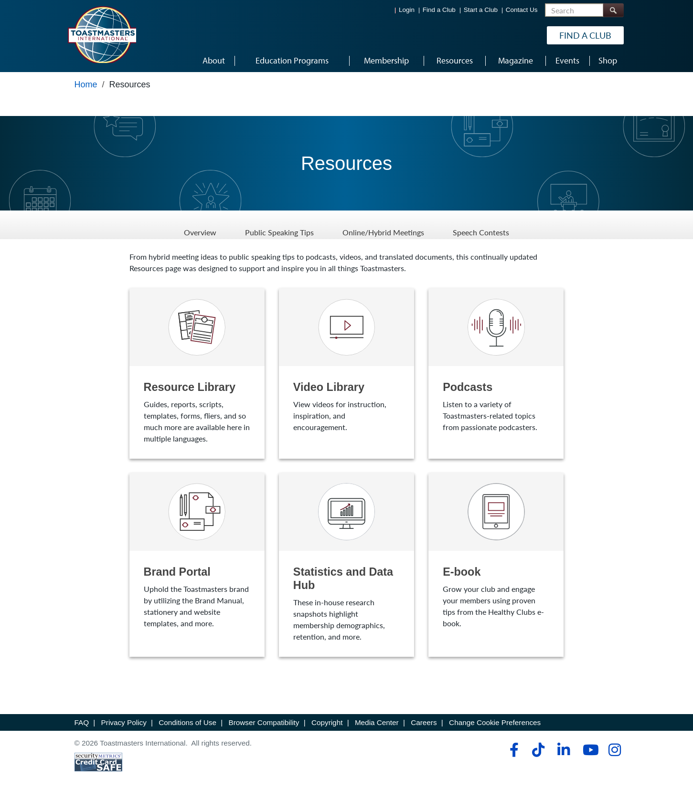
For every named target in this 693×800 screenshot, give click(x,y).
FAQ (82, 722)
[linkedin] (563, 750)
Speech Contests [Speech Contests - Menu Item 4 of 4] (481, 225)
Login (407, 9)
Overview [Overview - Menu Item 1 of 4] (200, 225)
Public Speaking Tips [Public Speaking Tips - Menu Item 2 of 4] (279, 225)
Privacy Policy (124, 722)
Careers (424, 722)
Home (86, 84)
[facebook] (512, 750)
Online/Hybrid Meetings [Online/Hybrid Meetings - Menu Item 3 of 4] (383, 225)
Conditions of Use (187, 722)
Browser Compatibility (264, 722)
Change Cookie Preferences (495, 722)
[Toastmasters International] (101, 34)
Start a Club (481, 9)
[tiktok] (538, 750)
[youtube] (588, 750)
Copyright (326, 722)
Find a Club (439, 9)
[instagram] (614, 750)
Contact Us (522, 9)
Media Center (377, 722)
